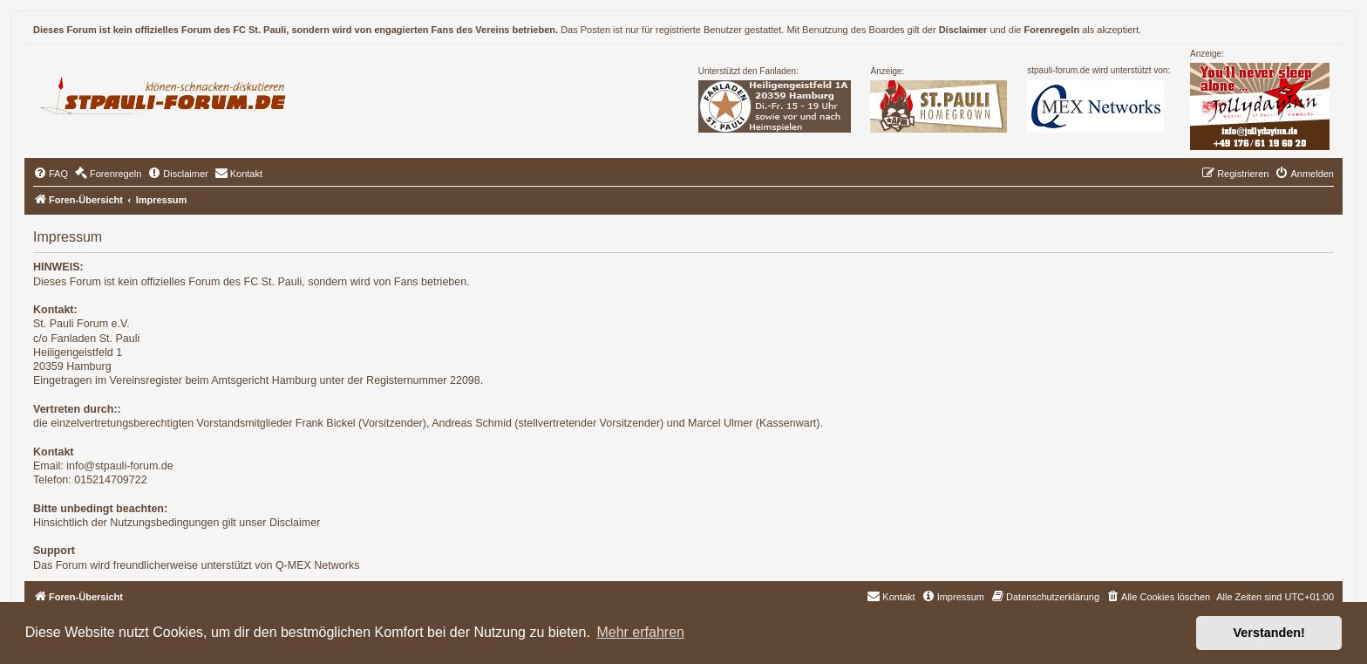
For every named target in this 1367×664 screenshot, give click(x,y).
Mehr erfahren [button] (640, 632)
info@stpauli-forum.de (119, 466)
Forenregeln (1052, 29)
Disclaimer (963, 29)
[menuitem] (50, 173)
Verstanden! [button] (1269, 633)
